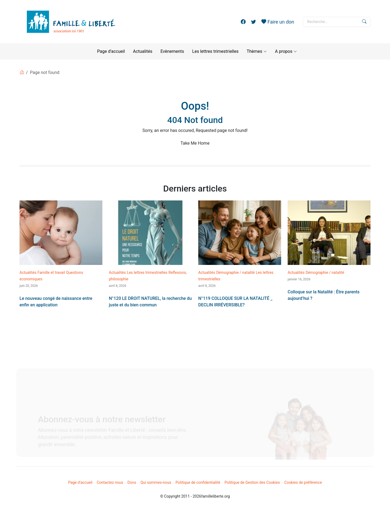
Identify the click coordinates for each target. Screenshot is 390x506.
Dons (132, 482)
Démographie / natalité (235, 272)
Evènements (172, 51)
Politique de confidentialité (198, 482)
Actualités (142, 51)
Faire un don (277, 22)
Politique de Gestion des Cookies (252, 482)
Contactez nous (110, 482)
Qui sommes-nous (156, 482)
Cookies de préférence (303, 482)
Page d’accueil (111, 51)
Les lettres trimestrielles (215, 51)
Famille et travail (51, 272)
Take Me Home (194, 143)
